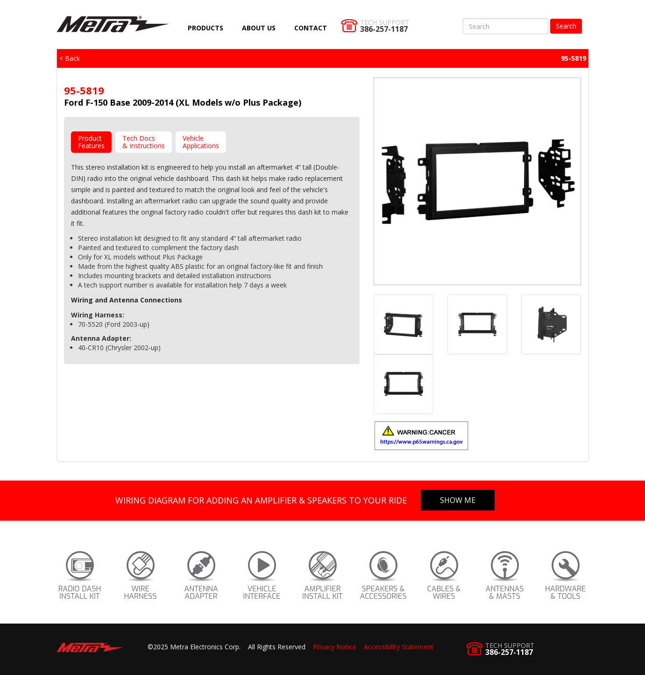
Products (205, 27)
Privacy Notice (334, 646)
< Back (69, 58)
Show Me (457, 500)
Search (566, 26)
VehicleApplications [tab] (201, 142)
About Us (259, 27)
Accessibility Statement (398, 646)
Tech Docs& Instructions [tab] (143, 142)
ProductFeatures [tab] (91, 142)
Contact (310, 27)
